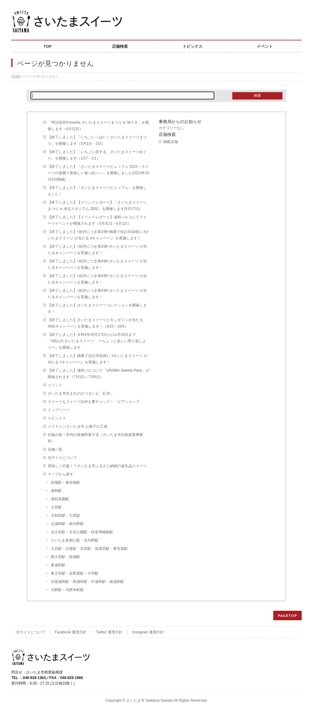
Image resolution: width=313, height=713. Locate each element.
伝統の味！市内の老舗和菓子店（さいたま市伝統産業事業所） (95, 438)
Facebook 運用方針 (71, 632)
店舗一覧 (55, 449)
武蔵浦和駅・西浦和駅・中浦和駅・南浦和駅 (87, 582)
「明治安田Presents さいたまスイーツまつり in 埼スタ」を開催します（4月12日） (98, 125)
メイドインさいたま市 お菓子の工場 (77, 426)
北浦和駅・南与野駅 (67, 524)
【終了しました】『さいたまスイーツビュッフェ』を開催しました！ (97, 191)
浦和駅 (56, 491)
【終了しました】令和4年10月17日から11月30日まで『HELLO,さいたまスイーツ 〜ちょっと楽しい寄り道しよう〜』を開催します (97, 341)
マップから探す (60, 474)
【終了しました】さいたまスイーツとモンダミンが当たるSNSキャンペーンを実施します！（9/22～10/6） (95, 323)
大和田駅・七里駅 (65, 515)
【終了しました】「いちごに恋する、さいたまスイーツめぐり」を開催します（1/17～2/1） (97, 155)
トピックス (57, 418)
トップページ (59, 410)
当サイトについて (62, 458)
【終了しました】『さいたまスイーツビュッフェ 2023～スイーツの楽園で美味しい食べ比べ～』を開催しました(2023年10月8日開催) (98, 173)
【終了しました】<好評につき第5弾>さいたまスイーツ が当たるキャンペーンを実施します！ (97, 293)
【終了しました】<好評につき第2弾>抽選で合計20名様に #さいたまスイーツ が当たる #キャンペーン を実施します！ (98, 235)
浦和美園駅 (60, 499)
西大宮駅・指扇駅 (65, 557)
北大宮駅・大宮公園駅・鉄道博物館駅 (82, 532)
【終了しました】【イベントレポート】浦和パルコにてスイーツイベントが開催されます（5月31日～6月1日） (97, 220)
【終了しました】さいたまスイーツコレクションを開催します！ (97, 308)
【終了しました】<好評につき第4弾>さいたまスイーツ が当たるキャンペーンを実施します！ (97, 264)
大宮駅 (56, 507)
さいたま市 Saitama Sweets (149, 700)
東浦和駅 (58, 565)
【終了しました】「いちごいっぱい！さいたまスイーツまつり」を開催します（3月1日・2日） (97, 140)
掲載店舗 (170, 142)
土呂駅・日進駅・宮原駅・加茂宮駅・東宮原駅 (89, 548)
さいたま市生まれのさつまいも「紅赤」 (81, 393)
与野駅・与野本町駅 (67, 590)
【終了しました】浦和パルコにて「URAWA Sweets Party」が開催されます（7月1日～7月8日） (98, 373)
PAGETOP (287, 615)
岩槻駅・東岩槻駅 (65, 482)
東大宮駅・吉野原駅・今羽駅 (74, 573)
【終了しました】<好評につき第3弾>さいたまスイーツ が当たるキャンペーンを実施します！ (97, 249)
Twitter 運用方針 (109, 632)
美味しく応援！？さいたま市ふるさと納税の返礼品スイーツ (97, 466)
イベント (55, 385)
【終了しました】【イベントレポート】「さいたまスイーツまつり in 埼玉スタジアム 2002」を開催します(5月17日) (97, 205)
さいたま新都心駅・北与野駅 (74, 540)
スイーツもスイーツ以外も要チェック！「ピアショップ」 (95, 402)
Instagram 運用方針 (148, 632)
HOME (15, 76)
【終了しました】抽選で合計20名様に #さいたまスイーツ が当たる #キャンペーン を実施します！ (98, 359)
